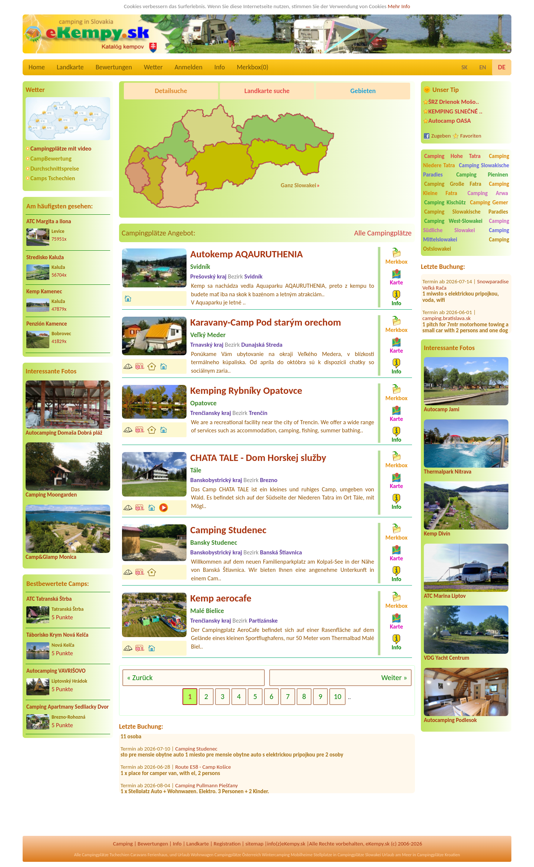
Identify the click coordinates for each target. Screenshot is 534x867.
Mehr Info (399, 6)
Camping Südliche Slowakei (466, 226)
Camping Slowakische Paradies (466, 211)
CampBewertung (51, 158)
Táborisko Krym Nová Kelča (57, 635)
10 (337, 696)
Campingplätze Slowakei (359, 854)
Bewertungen (114, 67)
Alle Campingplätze (383, 232)
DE (501, 67)
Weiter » (394, 677)
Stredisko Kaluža (45, 257)
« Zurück (140, 677)
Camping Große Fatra (452, 184)
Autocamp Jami (441, 409)
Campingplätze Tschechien (105, 854)
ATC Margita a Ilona (48, 221)
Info (219, 67)
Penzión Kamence (46, 323)
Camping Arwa (488, 193)
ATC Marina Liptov (445, 596)
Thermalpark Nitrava (447, 471)
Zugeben (441, 135)
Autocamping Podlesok (450, 720)
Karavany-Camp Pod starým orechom (265, 322)
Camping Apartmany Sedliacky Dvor (67, 706)
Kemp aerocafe (220, 598)
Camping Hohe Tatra (452, 156)
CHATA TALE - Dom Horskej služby (258, 458)
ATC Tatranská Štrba (49, 599)
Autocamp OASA (449, 121)
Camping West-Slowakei (453, 221)
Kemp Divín (437, 533)
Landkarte (70, 67)
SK (464, 67)
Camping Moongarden (51, 494)
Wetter (153, 67)
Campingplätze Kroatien (438, 854)
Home (37, 67)
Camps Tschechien (52, 178)
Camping (123, 843)
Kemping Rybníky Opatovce (246, 390)
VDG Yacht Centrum (446, 658)
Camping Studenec (228, 530)
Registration (227, 843)
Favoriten (470, 135)
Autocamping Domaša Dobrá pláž (64, 432)
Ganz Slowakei (298, 185)
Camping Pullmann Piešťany (206, 788)
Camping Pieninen (482, 174)
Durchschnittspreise (54, 168)
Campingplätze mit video (60, 148)
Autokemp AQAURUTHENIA (246, 254)
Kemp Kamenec (44, 291)
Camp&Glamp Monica (51, 557)
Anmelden (188, 67)
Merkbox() (252, 67)
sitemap (254, 843)
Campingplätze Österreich (237, 854)
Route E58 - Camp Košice (203, 770)
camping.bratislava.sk (446, 311)
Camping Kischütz (445, 202)
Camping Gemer (489, 202)
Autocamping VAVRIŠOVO (56, 670)
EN (482, 67)
